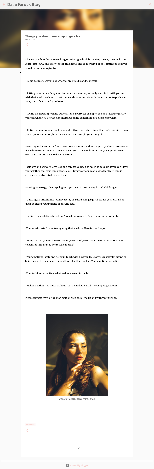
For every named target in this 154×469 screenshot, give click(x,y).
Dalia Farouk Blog (24, 4)
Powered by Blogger (77, 465)
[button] (26, 44)
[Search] (150, 4)
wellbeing (30, 424)
